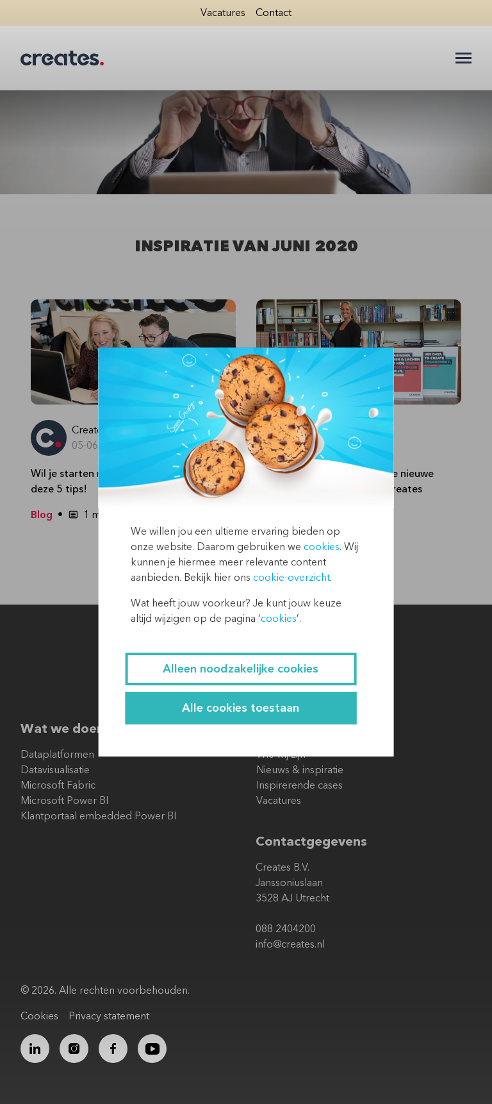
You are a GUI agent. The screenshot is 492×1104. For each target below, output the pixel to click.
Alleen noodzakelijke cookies (240, 669)
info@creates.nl (290, 944)
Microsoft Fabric (57, 785)
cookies (322, 547)
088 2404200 (286, 929)
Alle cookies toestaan (240, 708)
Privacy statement (109, 1016)
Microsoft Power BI (64, 801)
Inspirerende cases (299, 785)
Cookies (39, 1016)
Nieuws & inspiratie (299, 770)
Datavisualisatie (55, 770)
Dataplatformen (57, 755)
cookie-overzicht (291, 578)
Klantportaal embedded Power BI (98, 816)
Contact (273, 13)
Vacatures (223, 13)
